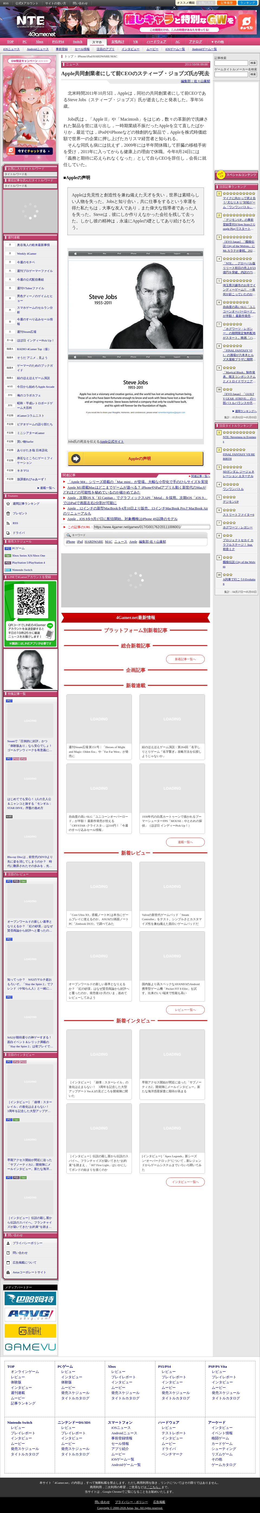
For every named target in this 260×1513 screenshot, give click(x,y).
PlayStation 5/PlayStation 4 (28, 562)
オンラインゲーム (25, 1372)
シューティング (224, 1449)
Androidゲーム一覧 (204, 49)
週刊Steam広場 (27, 331)
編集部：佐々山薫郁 (195, 81)
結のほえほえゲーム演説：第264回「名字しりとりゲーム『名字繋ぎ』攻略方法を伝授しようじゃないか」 (172, 751)
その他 (217, 1459)
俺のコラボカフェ (29, 395)
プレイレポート (123, 1377)
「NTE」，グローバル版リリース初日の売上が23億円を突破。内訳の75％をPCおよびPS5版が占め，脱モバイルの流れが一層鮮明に (239, 268)
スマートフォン (120, 1422)
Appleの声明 (139, 458)
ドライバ (19, 532)
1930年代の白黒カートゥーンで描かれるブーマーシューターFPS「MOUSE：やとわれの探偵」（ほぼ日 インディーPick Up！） (172, 821)
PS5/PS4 (58, 42)
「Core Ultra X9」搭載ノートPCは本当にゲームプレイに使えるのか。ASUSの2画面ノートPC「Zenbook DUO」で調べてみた (99, 919)
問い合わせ (80, 3)
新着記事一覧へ (185, 659)
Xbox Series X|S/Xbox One (28, 555)
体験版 (16, 1382)
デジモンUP (231, 501)
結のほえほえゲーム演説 (33, 378)
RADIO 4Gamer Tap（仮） (34, 349)
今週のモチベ (26, 262)
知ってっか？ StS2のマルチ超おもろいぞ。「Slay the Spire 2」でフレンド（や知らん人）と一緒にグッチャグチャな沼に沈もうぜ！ (30, 984)
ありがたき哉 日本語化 (32, 450)
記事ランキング (23, 1403)
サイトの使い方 (55, 3)
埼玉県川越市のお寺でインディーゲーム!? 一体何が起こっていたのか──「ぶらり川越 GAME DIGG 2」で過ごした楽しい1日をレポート (239, 290)
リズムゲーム (222, 1454)
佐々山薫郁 (152, 542)
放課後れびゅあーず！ (32, 479)
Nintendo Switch (22, 569)
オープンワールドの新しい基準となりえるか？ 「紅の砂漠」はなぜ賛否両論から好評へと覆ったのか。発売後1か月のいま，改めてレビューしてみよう (30, 926)
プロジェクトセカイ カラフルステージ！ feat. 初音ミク (238, 544)
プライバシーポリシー (28, 1242)
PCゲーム (18, 548)
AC (177, 42)
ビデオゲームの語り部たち (35, 424)
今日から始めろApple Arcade (35, 386)
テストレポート (174, 1433)
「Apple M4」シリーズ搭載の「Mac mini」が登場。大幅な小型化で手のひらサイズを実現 (137, 482)
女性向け (117, 42)
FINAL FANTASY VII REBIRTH (239, 457)
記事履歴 (227, 2)
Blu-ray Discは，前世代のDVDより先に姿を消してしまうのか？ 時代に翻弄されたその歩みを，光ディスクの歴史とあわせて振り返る (30, 861)
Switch (77, 42)
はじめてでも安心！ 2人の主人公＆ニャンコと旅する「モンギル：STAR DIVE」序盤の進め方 (29, 803)
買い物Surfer (25, 441)
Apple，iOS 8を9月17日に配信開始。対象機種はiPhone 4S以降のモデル (122, 519)
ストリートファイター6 (238, 514)
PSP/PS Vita (217, 1366)
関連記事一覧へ (200, 476)
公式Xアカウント (26, 3)
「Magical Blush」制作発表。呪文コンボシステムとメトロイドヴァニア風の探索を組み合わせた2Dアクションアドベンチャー (239, 377)
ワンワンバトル (233, 489)
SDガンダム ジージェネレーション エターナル (238, 474)
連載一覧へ (47, 487)
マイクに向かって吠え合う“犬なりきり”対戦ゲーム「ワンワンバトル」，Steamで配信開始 (239, 202)
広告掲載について (25, 1262)
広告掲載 (159, 1502)
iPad (80, 542)
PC (24, 42)
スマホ (97, 42)
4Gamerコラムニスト (30, 415)
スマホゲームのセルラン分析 (35, 310)
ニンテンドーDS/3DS (74, 1422)
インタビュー (130, 49)
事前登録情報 (121, 1438)
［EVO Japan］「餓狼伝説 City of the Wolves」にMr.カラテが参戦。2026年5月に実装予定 (239, 246)
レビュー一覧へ (185, 1009)
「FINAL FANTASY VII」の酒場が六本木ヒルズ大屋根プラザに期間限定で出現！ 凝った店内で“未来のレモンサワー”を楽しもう (239, 355)
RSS (6, 3)
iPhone (70, 542)
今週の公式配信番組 (30, 279)
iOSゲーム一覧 (175, 49)
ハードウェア (156, 42)
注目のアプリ (106, 49)
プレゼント (20, 513)
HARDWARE (94, 542)
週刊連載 (18, 1393)
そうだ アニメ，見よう (32, 357)
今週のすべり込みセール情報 (35, 321)
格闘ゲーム (220, 1438)
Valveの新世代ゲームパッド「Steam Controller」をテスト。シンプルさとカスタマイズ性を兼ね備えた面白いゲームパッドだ (172, 919)
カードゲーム (222, 1444)
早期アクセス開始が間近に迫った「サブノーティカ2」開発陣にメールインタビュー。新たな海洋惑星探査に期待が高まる (29, 1164)
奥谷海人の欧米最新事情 (33, 244)
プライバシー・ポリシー (131, 1502)
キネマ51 (23, 470)
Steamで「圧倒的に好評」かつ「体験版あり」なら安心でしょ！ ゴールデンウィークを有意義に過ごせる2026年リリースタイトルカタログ (30, 745)
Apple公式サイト (112, 441)
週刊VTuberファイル (30, 288)
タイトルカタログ (75, 1398)
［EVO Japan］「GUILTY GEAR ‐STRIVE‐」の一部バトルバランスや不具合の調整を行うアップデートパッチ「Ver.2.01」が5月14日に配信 (239, 398)
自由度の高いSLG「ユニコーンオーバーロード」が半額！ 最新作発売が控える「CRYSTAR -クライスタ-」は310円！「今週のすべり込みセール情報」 (98, 823)
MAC (108, 542)
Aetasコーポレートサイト (29, 1272)
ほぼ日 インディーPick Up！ (35, 340)
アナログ (195, 42)
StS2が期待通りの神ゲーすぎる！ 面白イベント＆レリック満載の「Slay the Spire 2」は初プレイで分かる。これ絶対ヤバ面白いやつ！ (30, 1042)
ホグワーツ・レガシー (238, 527)
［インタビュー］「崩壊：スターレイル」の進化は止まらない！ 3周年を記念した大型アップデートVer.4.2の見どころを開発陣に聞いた (29, 1106)
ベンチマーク (172, 1454)
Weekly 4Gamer (27, 253)
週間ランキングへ (246, 411)
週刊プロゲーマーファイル (35, 270)
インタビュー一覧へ (185, 1181)
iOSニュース (11, 49)
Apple (133, 542)
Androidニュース (38, 49)
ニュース (120, 542)
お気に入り (206, 2)
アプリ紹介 (120, 1449)
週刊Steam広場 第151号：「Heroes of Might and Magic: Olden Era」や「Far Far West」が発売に (98, 751)
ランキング (247, 2)
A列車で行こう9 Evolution (239, 582)
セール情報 (82, 49)
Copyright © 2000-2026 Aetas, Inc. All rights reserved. (130, 1507)
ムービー (152, 49)
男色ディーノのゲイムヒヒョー (35, 298)
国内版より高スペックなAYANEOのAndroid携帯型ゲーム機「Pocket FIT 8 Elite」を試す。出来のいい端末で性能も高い (171, 988)
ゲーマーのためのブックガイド (35, 368)
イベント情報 (222, 1433)
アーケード (217, 1422)
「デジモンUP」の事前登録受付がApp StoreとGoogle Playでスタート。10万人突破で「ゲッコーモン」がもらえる (239, 224)
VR (135, 42)
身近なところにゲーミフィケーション (35, 460)
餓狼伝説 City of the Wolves (239, 564)
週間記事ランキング (26, 503)
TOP (10, 42)
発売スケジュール (75, 1393)
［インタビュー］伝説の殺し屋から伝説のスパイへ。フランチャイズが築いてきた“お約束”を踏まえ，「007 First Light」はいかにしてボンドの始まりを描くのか (29, 1222)
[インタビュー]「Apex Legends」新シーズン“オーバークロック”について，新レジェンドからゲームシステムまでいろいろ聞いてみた (172, 1163)
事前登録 (62, 49)
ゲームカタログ (224, 1465)
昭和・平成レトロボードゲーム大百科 (35, 405)
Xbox (39, 42)
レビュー (18, 1377)
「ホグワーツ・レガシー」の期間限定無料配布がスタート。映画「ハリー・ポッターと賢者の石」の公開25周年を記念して (239, 333)
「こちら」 (154, 1487)
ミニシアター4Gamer (30, 433)
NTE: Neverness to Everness (239, 439)
